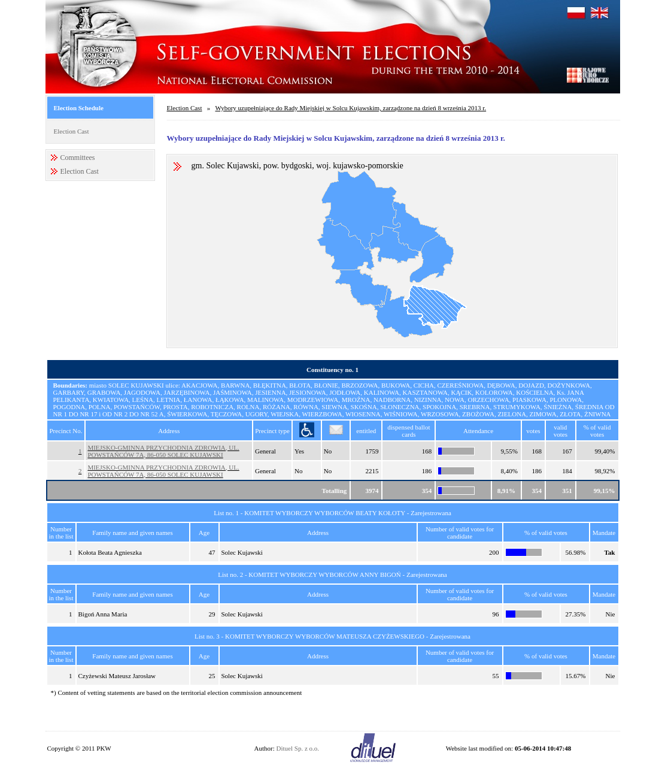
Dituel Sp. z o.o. (298, 748)
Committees (77, 157)
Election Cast (71, 131)
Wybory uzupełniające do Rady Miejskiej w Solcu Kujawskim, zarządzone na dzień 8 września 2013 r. (350, 107)
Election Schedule (79, 107)
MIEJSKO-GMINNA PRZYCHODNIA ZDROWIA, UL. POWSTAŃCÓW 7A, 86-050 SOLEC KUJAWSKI (163, 451)
